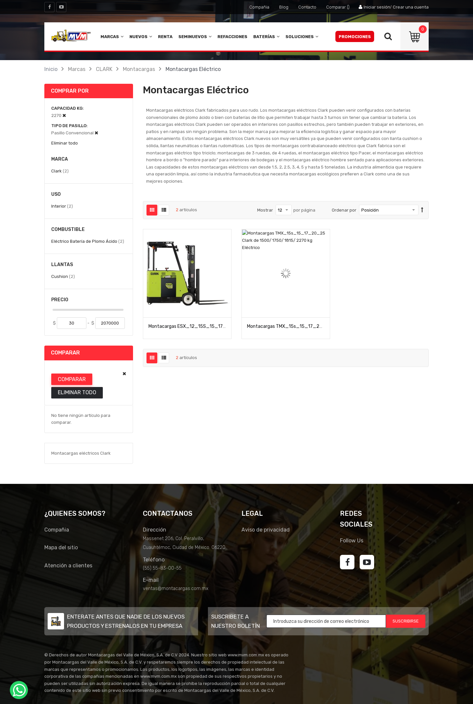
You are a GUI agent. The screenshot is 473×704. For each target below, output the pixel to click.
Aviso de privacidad (265, 530)
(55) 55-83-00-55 (162, 568)
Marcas (76, 69)
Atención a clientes (68, 565)
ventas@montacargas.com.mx (175, 588)
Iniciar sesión (377, 7)
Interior (62, 206)
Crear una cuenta (411, 7)
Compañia (259, 7)
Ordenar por (344, 210)
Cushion (63, 276)
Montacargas (139, 69)
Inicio (50, 69)
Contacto (307, 7)
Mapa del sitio (61, 547)
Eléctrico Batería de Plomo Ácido (87, 241)
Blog (283, 7)
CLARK (104, 69)
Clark (60, 170)
